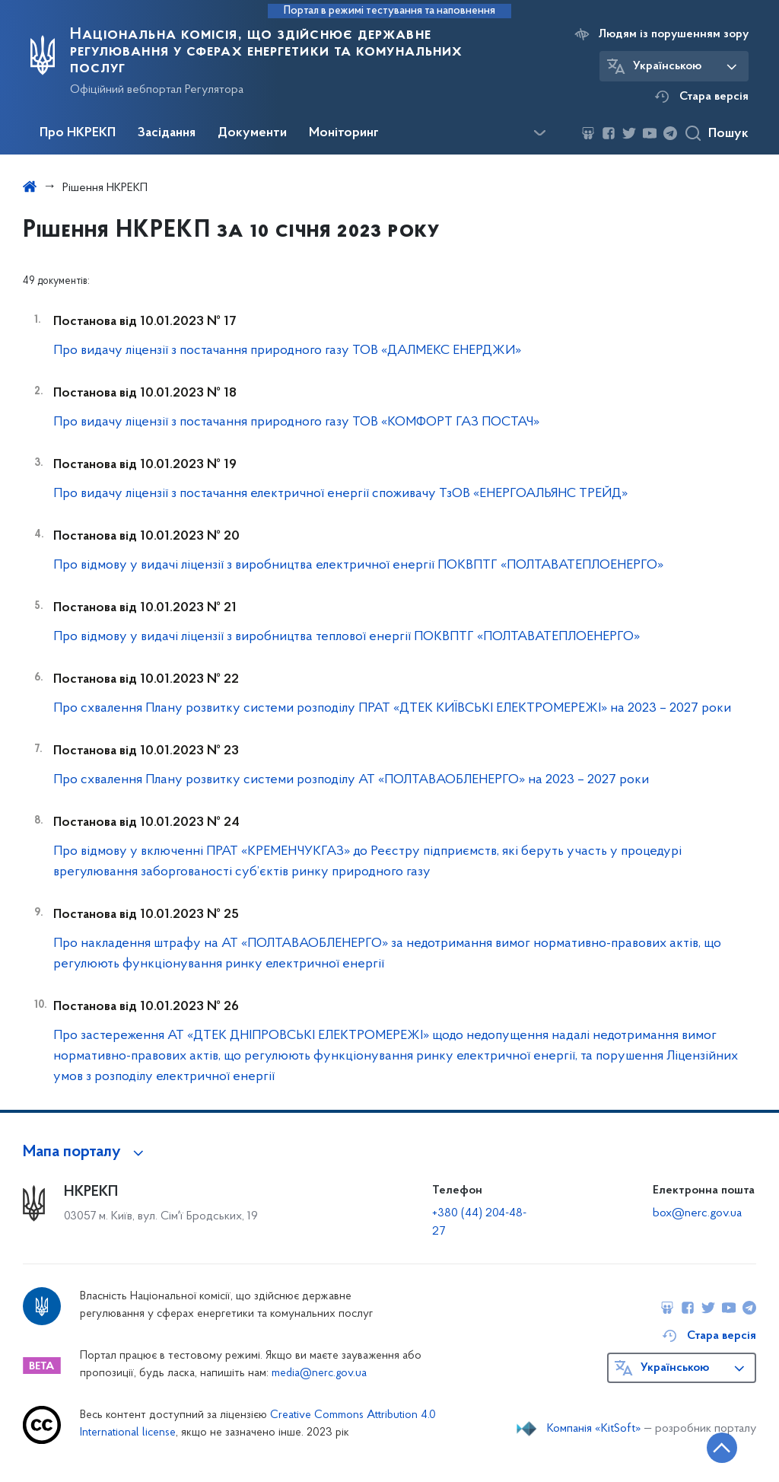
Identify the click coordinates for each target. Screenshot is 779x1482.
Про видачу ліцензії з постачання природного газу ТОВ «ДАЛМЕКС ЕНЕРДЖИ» (287, 350)
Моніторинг (344, 133)
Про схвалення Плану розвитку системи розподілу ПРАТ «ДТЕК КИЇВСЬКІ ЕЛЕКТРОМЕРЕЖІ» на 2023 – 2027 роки (392, 708)
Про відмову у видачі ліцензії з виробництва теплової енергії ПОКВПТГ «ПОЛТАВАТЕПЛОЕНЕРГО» (346, 636)
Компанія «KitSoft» (594, 1429)
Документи (252, 133)
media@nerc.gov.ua (319, 1373)
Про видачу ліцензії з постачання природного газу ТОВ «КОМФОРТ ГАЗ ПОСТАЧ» (296, 422)
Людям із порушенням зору (674, 34)
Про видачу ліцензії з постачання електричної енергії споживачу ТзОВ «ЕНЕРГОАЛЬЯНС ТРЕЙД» (340, 493)
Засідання (167, 133)
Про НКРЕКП (78, 133)
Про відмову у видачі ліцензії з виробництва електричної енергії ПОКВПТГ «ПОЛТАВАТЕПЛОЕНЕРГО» (358, 565)
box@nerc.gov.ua (697, 1213)
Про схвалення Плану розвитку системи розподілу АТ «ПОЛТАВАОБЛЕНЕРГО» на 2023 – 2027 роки (351, 780)
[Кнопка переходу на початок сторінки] (722, 1448)
